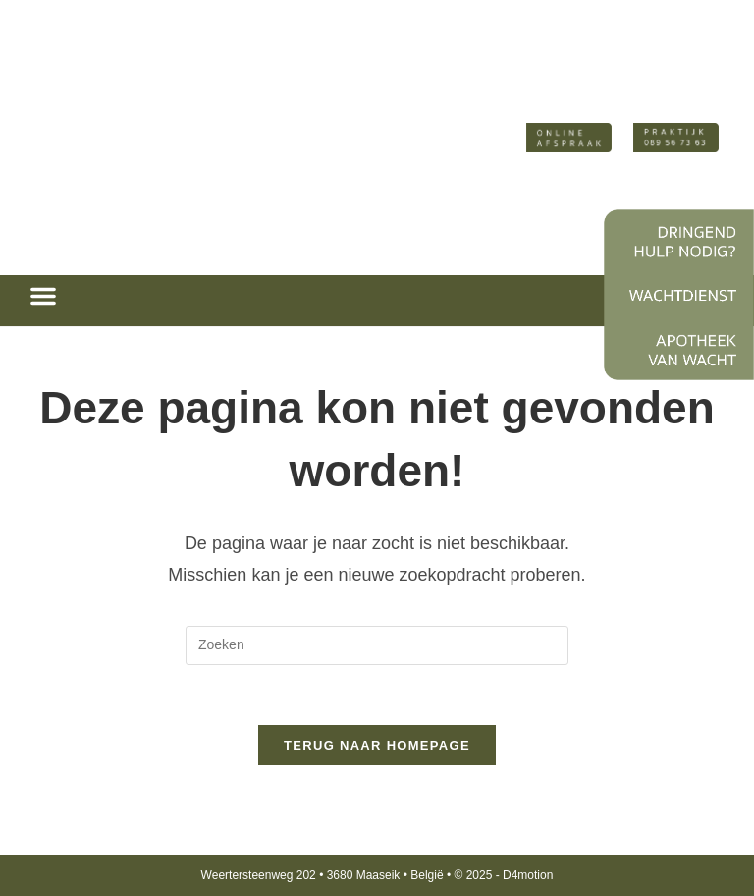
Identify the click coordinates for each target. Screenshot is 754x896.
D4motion (528, 875)
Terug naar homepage (377, 745)
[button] (43, 295)
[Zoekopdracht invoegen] (377, 645)
